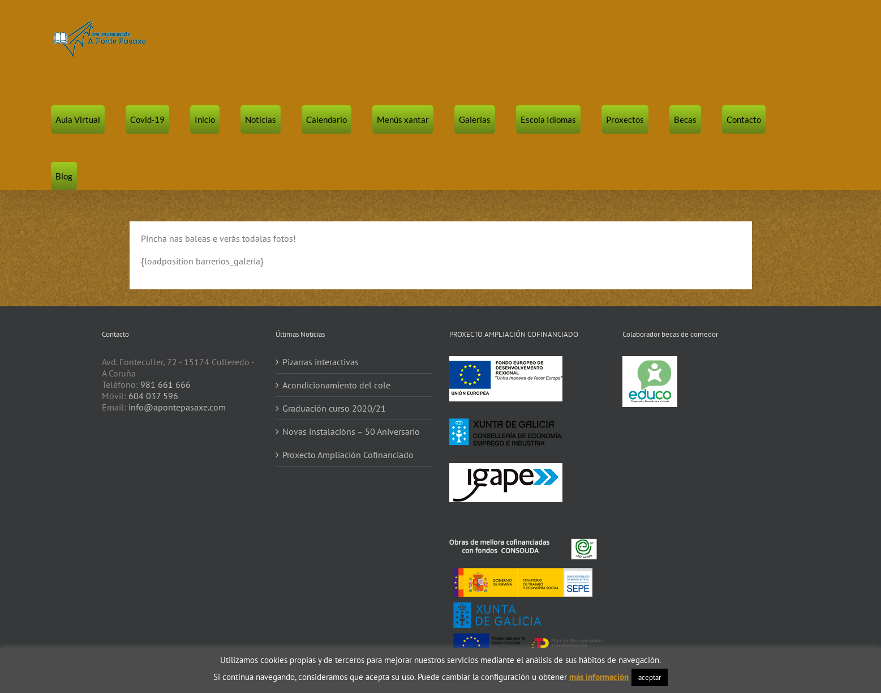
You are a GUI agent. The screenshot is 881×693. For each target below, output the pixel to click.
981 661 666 (165, 384)
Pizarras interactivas (320, 361)
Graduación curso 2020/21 (334, 408)
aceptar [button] (649, 677)
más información (599, 676)
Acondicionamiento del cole (336, 385)
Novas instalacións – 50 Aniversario (351, 431)
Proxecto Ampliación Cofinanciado (348, 454)
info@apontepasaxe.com (177, 407)
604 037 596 (153, 395)
